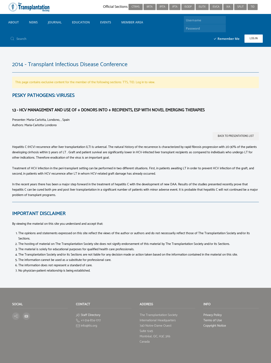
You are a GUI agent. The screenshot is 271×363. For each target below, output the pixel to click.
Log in (254, 38)
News (33, 22)
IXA (228, 7)
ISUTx (202, 7)
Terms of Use (212, 320)
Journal (55, 22)
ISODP (188, 7)
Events (105, 22)
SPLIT (240, 7)
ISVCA (216, 7)
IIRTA (150, 7)
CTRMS (136, 7)
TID (253, 7)
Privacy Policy (212, 315)
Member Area (132, 22)
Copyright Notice (214, 325)
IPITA (162, 7)
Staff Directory (90, 315)
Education (81, 22)
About (13, 22)
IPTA (174, 7)
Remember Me (226, 39)
